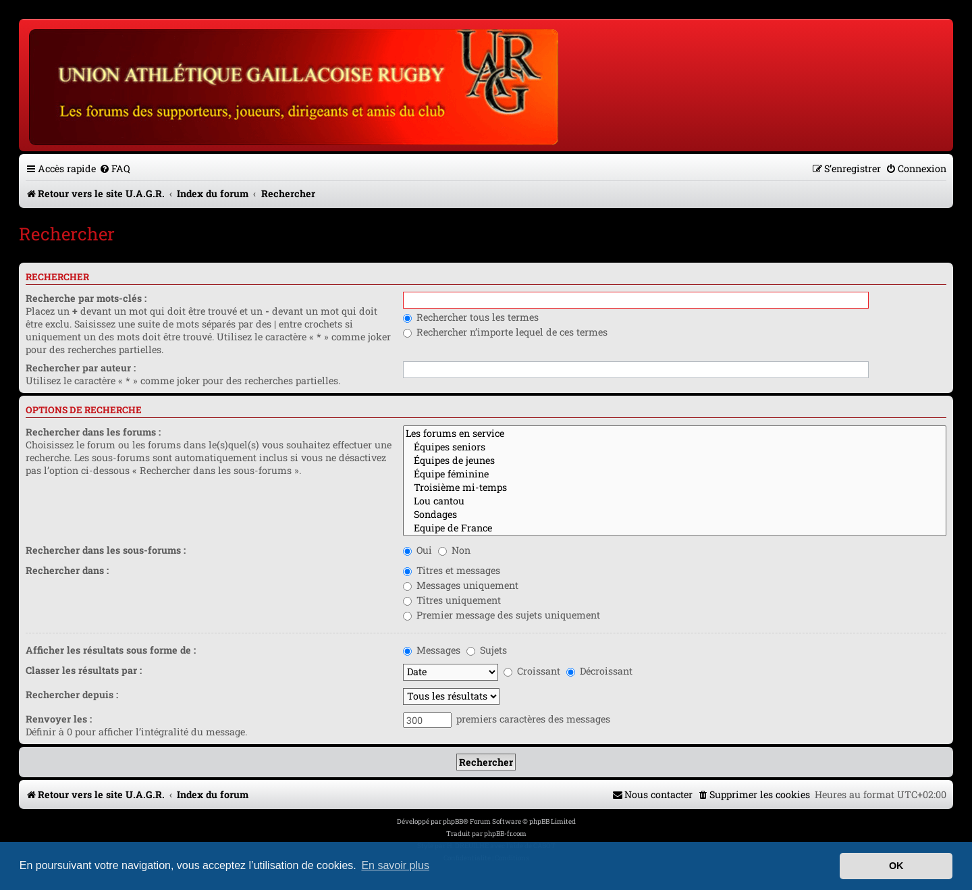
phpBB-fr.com (505, 833)
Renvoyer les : (59, 718)
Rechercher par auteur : (81, 367)
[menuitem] (114, 168)
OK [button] (896, 865)
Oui (417, 550)
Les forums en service (674, 433)
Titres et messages (451, 570)
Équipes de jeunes (674, 460)
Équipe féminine (674, 474)
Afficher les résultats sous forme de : (111, 650)
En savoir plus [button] (395, 865)
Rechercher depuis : (72, 694)
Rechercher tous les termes (471, 317)
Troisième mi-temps (674, 487)
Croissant (532, 670)
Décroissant (599, 670)
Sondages (674, 514)
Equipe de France (674, 528)
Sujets (486, 650)
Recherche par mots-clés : (86, 298)
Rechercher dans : (67, 570)
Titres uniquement (452, 600)
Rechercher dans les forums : (93, 431)
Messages (431, 650)
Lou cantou (674, 501)
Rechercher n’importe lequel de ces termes (505, 331)
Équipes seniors (674, 447)
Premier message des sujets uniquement (501, 614)
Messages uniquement (460, 585)
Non (454, 550)
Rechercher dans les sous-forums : (106, 550)
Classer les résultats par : (84, 670)
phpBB (453, 821)
